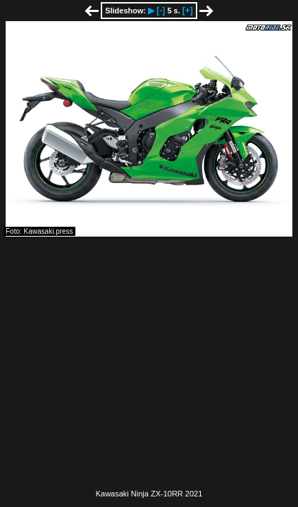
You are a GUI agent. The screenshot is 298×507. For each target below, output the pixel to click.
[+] (187, 10)
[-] (160, 10)
